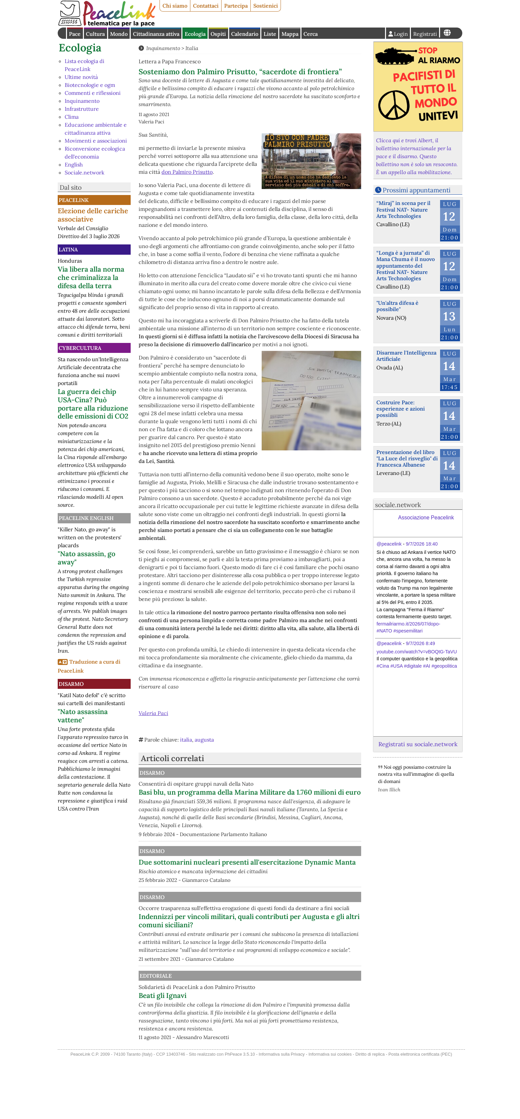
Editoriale (224, 1028)
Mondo (119, 34)
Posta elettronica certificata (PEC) (420, 1114)
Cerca (310, 34)
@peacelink (389, 544)
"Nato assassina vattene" (83, 715)
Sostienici (265, 5)
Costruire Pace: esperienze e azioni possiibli (400, 408)
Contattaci (206, 5)
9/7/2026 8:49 (420, 643)
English (74, 164)
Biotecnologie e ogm (90, 85)
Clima (72, 116)
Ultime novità (81, 77)
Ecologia (195, 34)
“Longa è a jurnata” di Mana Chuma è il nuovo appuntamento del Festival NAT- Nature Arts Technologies (405, 265)
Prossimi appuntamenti (416, 190)
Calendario (244, 34)
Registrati (425, 34)
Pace (75, 34)
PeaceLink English (86, 518)
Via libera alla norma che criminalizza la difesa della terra (91, 277)
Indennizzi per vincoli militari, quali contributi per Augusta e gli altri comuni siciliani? (282, 965)
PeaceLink (74, 200)
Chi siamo (174, 5)
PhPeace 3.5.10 (240, 1114)
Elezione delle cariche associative (93, 215)
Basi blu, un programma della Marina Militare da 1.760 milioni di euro (281, 796)
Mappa (290, 34)
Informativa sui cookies (330, 1114)
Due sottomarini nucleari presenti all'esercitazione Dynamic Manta (263, 874)
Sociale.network (84, 172)
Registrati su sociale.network (417, 744)
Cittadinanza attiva (156, 34)
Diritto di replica (370, 1114)
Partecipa (236, 5)
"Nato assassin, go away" (86, 557)
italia (186, 739)
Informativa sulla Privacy (282, 1114)
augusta (204, 739)
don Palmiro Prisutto (187, 171)
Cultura (95, 34)
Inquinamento (82, 101)
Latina (68, 249)
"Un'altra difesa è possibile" (397, 305)
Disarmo (71, 684)
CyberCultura (80, 348)
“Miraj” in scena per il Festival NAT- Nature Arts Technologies (403, 209)
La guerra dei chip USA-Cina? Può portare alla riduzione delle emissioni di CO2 (93, 404)
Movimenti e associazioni (96, 140)
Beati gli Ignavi (231, 1047)
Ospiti (218, 34)
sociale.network (398, 505)
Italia (191, 48)
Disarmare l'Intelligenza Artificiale (406, 355)
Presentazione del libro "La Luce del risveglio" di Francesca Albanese (407, 458)
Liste (270, 34)
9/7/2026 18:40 (422, 544)
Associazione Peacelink (426, 517)
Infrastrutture (82, 108)
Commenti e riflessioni (93, 93)
